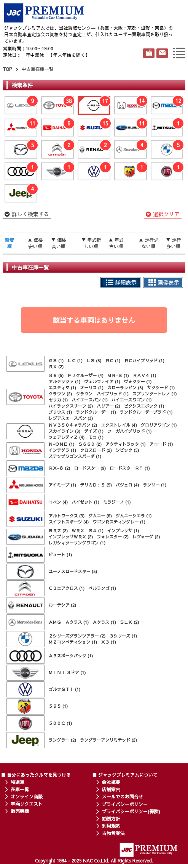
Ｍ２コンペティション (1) (72, 642)
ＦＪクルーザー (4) (85, 375)
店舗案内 (111, 789)
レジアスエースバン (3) (70, 418)
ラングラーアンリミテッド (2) (108, 740)
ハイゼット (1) (85, 502)
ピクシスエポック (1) (144, 406)
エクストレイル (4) (119, 425)
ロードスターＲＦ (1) (130, 468)
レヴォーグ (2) (146, 537)
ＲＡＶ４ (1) (144, 375)
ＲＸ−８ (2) (59, 468)
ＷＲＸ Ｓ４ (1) (88, 530)
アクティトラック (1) (125, 444)
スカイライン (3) (64, 431)
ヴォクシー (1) (138, 381)
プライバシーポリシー (125, 804)
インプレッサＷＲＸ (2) (70, 537)
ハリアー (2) (108, 406)
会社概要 (111, 782)
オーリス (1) (92, 387)
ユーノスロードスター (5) (72, 571)
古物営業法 (113, 833)
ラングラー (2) (62, 740)
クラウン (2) (60, 394)
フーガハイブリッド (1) (129, 431)
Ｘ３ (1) (108, 642)
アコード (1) (161, 444)
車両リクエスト (27, 804)
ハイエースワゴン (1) (132, 400)
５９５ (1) (58, 706)
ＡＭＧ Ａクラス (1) (68, 622)
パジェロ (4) (127, 485)
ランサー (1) (154, 485)
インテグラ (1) (62, 450)
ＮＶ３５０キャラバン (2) (72, 425)
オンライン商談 (27, 796)
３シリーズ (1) (123, 636)
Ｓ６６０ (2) (90, 444)
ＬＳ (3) (94, 360)
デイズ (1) (94, 431)
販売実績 (20, 811)
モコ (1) (96, 437)
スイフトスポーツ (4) (68, 522)
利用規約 (111, 826)
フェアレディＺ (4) (66, 437)
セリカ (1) (58, 400)
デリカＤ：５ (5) (96, 485)
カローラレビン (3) (125, 387)
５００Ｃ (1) (60, 723)
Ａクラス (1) (104, 622)
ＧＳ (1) (56, 360)
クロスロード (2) (96, 450)
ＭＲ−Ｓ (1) (118, 375)
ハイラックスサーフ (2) (70, 406)
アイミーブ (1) (62, 485)
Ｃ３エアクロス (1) (66, 588)
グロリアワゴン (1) (159, 425)
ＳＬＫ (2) (129, 622)
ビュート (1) (60, 554)
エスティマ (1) (62, 387)
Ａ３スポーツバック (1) (70, 655)
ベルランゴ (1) (102, 588)
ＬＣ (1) (75, 360)
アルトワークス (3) (66, 516)
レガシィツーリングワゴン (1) (76, 543)
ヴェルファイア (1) (102, 381)
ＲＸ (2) (56, 366)
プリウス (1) (60, 412)
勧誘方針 (111, 819)
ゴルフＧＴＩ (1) (64, 689)
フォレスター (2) (113, 537)
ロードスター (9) (90, 468)
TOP (7, 69)
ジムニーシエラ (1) (134, 516)
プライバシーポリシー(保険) (131, 811)
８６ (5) (56, 375)
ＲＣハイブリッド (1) (144, 360)
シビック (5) (127, 450)
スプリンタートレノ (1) (154, 394)
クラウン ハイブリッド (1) (102, 394)
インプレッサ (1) (123, 530)
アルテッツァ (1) (64, 381)
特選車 (17, 782)
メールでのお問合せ (122, 796)
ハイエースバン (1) (90, 400)
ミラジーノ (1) (117, 502)
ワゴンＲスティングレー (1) (118, 522)
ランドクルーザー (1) (96, 412)
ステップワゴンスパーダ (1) (74, 456)
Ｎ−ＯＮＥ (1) (61, 444)
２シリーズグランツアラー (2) (76, 636)
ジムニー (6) (100, 516)
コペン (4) (58, 502)
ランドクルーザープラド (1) (146, 412)
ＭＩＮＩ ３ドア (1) (67, 672)
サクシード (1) (161, 387)
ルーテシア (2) (62, 605)
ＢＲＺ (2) (58, 530)
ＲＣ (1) (112, 360)
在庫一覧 (20, 789)
